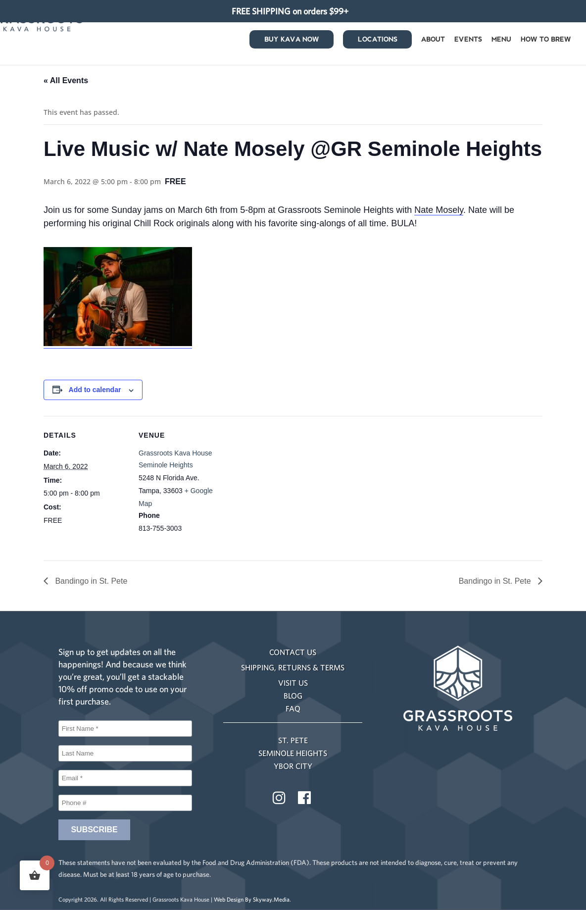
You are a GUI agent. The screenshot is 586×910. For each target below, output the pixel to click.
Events (468, 41)
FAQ (293, 708)
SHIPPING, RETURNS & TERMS (292, 667)
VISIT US (293, 682)
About (433, 41)
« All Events (66, 80)
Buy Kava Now (291, 41)
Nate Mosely (438, 210)
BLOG (293, 695)
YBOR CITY (293, 765)
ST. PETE (293, 740)
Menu (501, 41)
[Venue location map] (286, 484)
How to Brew (546, 41)
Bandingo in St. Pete (90, 581)
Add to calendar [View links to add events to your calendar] (95, 390)
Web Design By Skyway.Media (252, 899)
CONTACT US (292, 652)
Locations (377, 41)
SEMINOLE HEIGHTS (292, 753)
